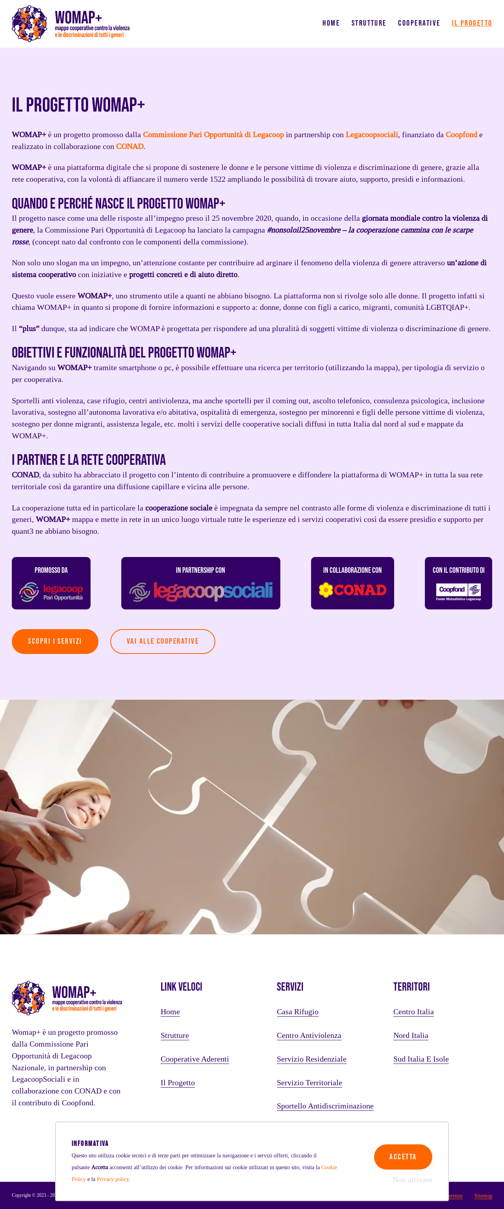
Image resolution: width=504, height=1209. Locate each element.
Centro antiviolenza (309, 1035)
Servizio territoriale (309, 1083)
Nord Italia (410, 1035)
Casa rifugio (298, 1012)
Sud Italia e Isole (421, 1059)
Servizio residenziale (311, 1059)
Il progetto (472, 23)
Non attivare (412, 1179)
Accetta (403, 1157)
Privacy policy (113, 1179)
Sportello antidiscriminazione (325, 1106)
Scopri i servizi (55, 641)
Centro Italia (413, 1012)
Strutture (369, 23)
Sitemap (483, 1195)
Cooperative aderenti (195, 1059)
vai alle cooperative (163, 641)
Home (331, 23)
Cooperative (419, 23)
